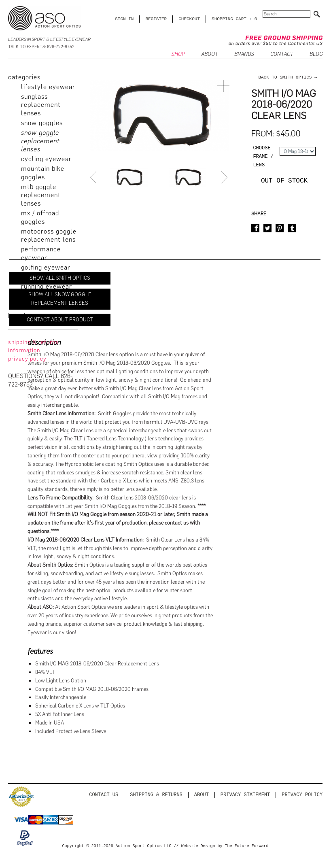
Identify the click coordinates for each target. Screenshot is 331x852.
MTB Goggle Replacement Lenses (41, 195)
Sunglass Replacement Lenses (41, 105)
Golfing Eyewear (45, 267)
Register (156, 19)
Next (225, 177)
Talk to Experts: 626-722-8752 (41, 46)
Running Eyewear (46, 286)
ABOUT (209, 54)
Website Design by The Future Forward (225, 846)
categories (24, 77)
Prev (94, 177)
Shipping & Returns (156, 794)
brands (18, 315)
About (201, 794)
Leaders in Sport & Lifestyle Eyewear (49, 39)
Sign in (124, 19)
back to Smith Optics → (287, 77)
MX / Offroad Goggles (40, 217)
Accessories (39, 306)
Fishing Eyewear (45, 277)
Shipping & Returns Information (33, 346)
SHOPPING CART (229, 19)
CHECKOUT (189, 19)
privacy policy (27, 358)
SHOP (178, 54)
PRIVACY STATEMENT (245, 794)
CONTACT (281, 54)
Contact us (103, 794)
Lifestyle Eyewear (48, 87)
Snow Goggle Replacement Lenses (40, 141)
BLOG (316, 54)
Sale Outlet (38, 296)
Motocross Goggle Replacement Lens (48, 235)
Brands (244, 54)
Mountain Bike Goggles (42, 173)
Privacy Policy (302, 794)
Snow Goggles (42, 123)
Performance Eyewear (41, 253)
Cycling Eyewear (46, 159)
